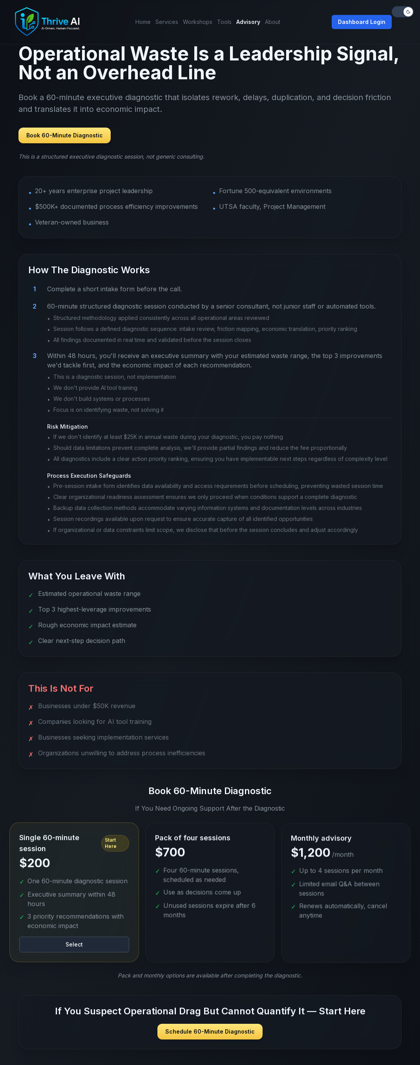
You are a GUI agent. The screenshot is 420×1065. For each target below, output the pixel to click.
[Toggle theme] (403, 11)
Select (74, 947)
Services (166, 21)
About (272, 21)
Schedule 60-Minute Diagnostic (210, 1031)
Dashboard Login (361, 21)
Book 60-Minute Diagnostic (64, 135)
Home (143, 21)
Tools (224, 21)
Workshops (197, 21)
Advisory (248, 21)
